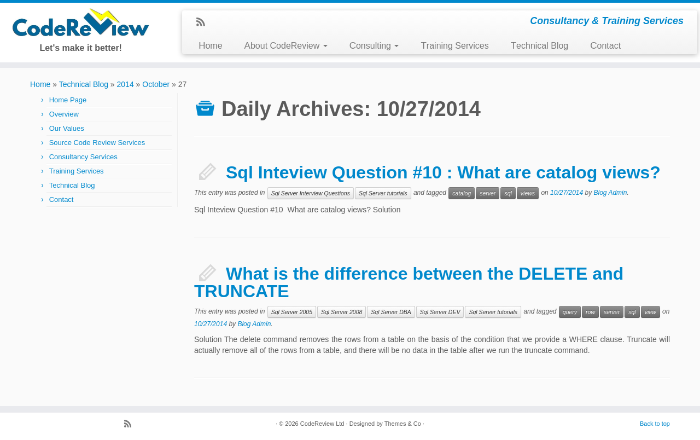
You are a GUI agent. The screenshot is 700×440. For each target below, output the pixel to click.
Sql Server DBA (391, 312)
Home (210, 45)
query (570, 312)
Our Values (66, 128)
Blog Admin (610, 192)
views (528, 193)
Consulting (374, 45)
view (650, 312)
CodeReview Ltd (322, 423)
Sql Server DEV (440, 312)
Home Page (68, 100)
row (590, 312)
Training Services (454, 45)
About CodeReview (286, 45)
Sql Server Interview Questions (310, 193)
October (156, 84)
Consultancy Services (83, 157)
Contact (605, 45)
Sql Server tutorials (383, 193)
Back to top (655, 423)
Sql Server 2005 (291, 312)
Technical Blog (540, 45)
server (487, 193)
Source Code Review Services (97, 142)
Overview (64, 114)
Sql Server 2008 (341, 312)
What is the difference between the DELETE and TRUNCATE (408, 282)
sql (507, 193)
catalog (461, 193)
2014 (125, 84)
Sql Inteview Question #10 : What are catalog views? (443, 172)
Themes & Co (402, 423)
